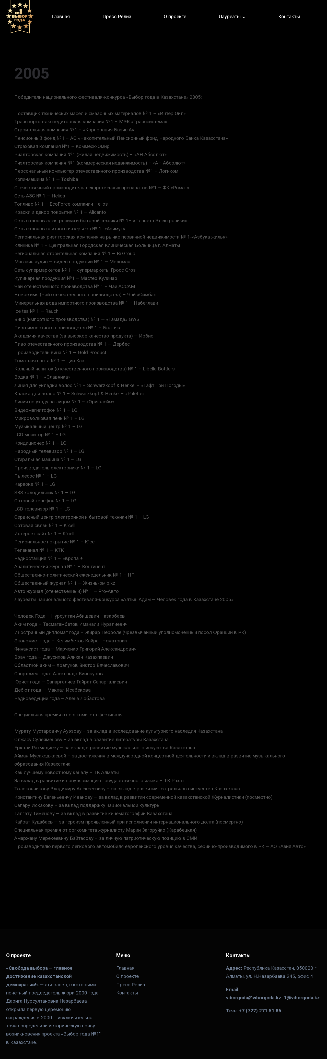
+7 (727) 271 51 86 (260, 1011)
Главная (61, 16)
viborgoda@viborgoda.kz (253, 998)
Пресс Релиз (116, 16)
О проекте (175, 16)
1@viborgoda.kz (302, 998)
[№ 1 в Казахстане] (19, 16)
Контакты (289, 16)
